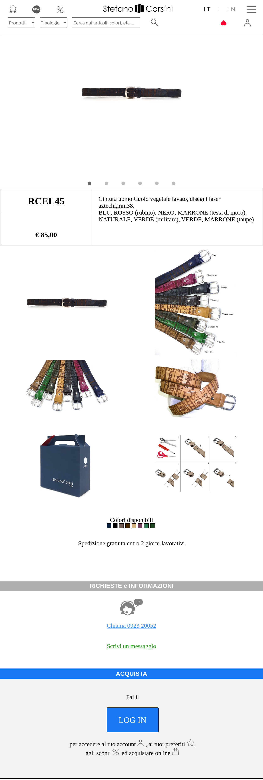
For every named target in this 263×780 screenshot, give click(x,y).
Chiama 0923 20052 (131, 625)
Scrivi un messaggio (131, 646)
